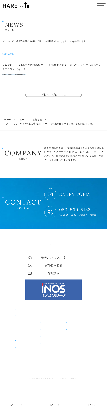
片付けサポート (26, 359)
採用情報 (72, 358)
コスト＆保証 (23, 339)
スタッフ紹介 (75, 353)
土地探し (21, 344)
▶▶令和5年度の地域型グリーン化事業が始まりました (34, 73)
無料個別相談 (76, 327)
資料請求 (74, 334)
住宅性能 (21, 333)
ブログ (46, 348)
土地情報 (48, 341)
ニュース (48, 355)
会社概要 (72, 347)
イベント (48, 320)
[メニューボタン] (101, 5)
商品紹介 (22, 352)
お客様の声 (49, 334)
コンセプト (23, 320)
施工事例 (48, 327)
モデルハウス (76, 320)
